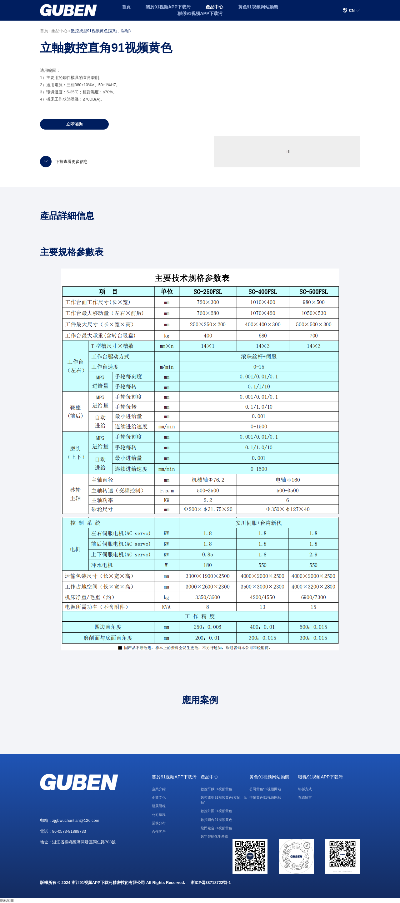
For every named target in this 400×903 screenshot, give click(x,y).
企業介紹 (159, 789)
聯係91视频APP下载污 (200, 13)
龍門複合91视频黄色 (216, 828)
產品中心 (214, 6)
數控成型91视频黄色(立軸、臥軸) (101, 30)
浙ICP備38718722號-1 (211, 882)
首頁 (126, 6)
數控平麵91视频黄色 (216, 789)
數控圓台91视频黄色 (216, 820)
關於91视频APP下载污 (168, 6)
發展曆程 (159, 806)
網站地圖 (7, 900)
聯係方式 (305, 789)
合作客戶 (159, 831)
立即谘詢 (74, 124)
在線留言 (305, 797)
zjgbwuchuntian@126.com (75, 820)
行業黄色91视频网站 (265, 797)
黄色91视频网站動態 (258, 6)
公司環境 (159, 815)
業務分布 (159, 823)
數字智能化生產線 (214, 836)
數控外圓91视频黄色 (216, 811)
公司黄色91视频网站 (265, 789)
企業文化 (159, 797)
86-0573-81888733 (69, 831)
